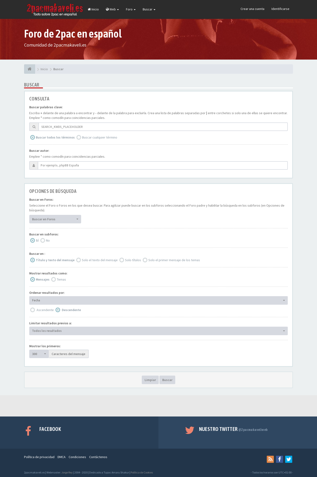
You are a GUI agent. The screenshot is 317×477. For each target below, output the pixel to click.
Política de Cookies (142, 472)
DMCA (62, 457)
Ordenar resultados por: (47, 293)
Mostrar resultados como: (48, 273)
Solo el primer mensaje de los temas (174, 260)
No (48, 240)
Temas (61, 279)
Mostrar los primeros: (45, 346)
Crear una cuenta (252, 9)
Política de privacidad (39, 457)
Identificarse (280, 9)
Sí (37, 240)
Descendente (71, 310)
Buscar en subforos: (44, 234)
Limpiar (150, 380)
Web (112, 9)
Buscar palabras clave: (46, 107)
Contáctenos (98, 457)
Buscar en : (37, 254)
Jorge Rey (67, 472)
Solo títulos (133, 260)
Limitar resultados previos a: (50, 323)
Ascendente (45, 310)
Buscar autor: (39, 150)
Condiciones (77, 457)
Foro (131, 9)
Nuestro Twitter (233, 429)
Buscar (149, 9)
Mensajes (43, 279)
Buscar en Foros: (41, 199)
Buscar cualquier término (99, 137)
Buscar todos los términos (55, 137)
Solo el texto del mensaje (100, 260)
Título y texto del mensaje (55, 260)
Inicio (93, 9)
